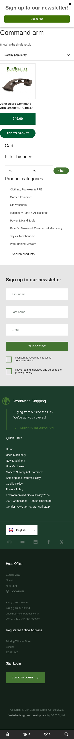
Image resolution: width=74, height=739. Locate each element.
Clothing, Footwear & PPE (26, 189)
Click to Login (25, 677)
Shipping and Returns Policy (23, 477)
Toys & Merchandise (22, 236)
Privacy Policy (14, 489)
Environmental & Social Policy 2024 (28, 495)
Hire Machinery (15, 466)
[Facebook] (48, 542)
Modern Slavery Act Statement (24, 472)
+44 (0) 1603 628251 (18, 602)
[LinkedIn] (35, 542)
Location (15, 591)
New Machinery (15, 460)
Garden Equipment (21, 197)
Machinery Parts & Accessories (29, 212)
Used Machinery (16, 455)
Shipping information (33, 427)
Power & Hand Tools (22, 220)
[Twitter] (61, 542)
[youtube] (22, 542)
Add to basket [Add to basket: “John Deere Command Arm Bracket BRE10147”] (18, 133)
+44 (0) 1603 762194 (18, 608)
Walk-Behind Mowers (23, 243)
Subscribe (37, 346)
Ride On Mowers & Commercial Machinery (36, 228)
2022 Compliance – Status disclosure (29, 500)
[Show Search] (66, 734)
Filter (61, 170)
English (17, 530)
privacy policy (23, 372)
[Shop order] (37, 55)
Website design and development (27, 715)
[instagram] (9, 542)
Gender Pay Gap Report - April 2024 (28, 506)
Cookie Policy (14, 483)
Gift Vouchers (18, 204)
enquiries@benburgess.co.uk (22, 613)
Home (9, 449)
